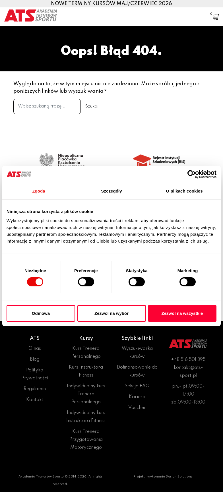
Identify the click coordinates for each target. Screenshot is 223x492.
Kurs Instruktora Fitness (86, 371)
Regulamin (35, 389)
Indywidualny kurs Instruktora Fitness (86, 417)
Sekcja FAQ (137, 386)
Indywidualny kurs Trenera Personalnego (86, 394)
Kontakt (34, 400)
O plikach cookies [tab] (184, 191)
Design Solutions (179, 476)
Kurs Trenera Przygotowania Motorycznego (86, 439)
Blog (35, 359)
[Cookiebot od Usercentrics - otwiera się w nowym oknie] (191, 174)
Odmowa (41, 313)
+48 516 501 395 (188, 359)
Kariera (137, 397)
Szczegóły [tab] (111, 191)
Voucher (137, 408)
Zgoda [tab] (38, 191)
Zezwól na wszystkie (182, 313)
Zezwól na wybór (111, 313)
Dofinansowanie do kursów (137, 371)
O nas (34, 348)
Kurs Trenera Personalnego (86, 352)
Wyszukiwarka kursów (137, 352)
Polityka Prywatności (34, 374)
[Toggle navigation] (198, 13)
